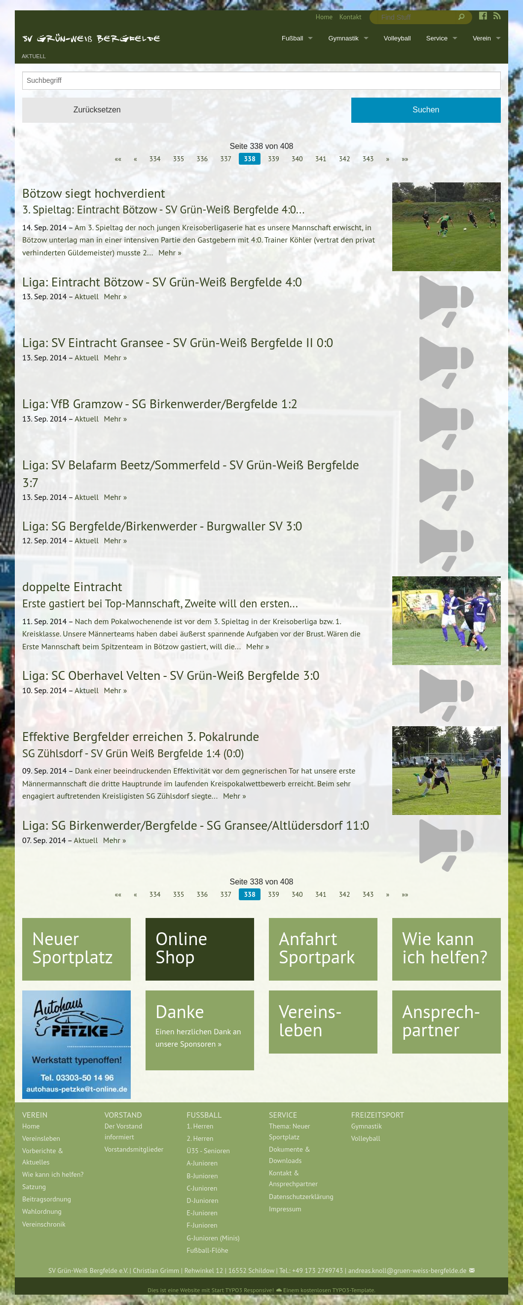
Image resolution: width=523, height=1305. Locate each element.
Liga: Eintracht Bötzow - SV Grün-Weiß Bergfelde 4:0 (162, 282)
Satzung (34, 1186)
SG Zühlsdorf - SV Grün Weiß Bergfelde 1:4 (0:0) (133, 753)
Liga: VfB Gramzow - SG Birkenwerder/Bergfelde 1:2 (160, 403)
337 (225, 158)
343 (368, 158)
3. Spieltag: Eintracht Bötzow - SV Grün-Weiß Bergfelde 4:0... (163, 209)
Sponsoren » (201, 1044)
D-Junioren (202, 1200)
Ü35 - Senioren (208, 1150)
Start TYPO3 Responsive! (243, 1290)
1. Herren (200, 1126)
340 (297, 158)
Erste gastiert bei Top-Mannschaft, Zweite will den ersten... (160, 603)
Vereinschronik (44, 1224)
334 (155, 158)
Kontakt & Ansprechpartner (293, 1178)
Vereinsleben (41, 1138)
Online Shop (181, 947)
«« (117, 158)
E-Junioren (202, 1212)
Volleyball (397, 38)
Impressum (285, 1208)
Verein (482, 38)
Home (324, 16)
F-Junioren (202, 1225)
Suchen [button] (425, 110)
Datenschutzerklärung (301, 1196)
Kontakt (350, 16)
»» (405, 158)
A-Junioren (202, 1163)
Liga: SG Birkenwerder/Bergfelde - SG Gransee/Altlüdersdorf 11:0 (196, 825)
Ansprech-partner (441, 1020)
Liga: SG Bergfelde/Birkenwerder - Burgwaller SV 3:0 (162, 526)
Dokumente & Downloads (289, 1154)
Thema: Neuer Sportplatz (289, 1131)
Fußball (292, 38)
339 (273, 158)
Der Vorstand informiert (124, 1131)
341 (321, 158)
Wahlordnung (42, 1211)
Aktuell (34, 56)
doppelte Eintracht (72, 586)
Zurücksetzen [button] (97, 110)
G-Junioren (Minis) (213, 1238)
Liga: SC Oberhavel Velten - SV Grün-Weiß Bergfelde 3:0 (170, 675)
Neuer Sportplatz (72, 947)
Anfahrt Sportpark (317, 947)
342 (344, 158)
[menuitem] (321, 17)
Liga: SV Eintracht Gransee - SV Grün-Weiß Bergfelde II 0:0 (177, 342)
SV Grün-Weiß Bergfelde (91, 38)
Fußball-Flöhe (207, 1250)
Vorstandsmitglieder (134, 1149)
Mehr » (169, 252)
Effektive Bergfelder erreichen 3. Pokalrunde (140, 736)
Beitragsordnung (46, 1199)
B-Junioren (202, 1175)
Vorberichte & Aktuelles (42, 1156)
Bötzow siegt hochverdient (93, 193)
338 (250, 158)
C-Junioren (202, 1188)
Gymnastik (343, 38)
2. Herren (200, 1138)
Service (437, 38)
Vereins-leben (310, 1020)
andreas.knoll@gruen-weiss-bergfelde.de (407, 1270)
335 (178, 158)
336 (202, 158)
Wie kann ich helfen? (444, 947)
